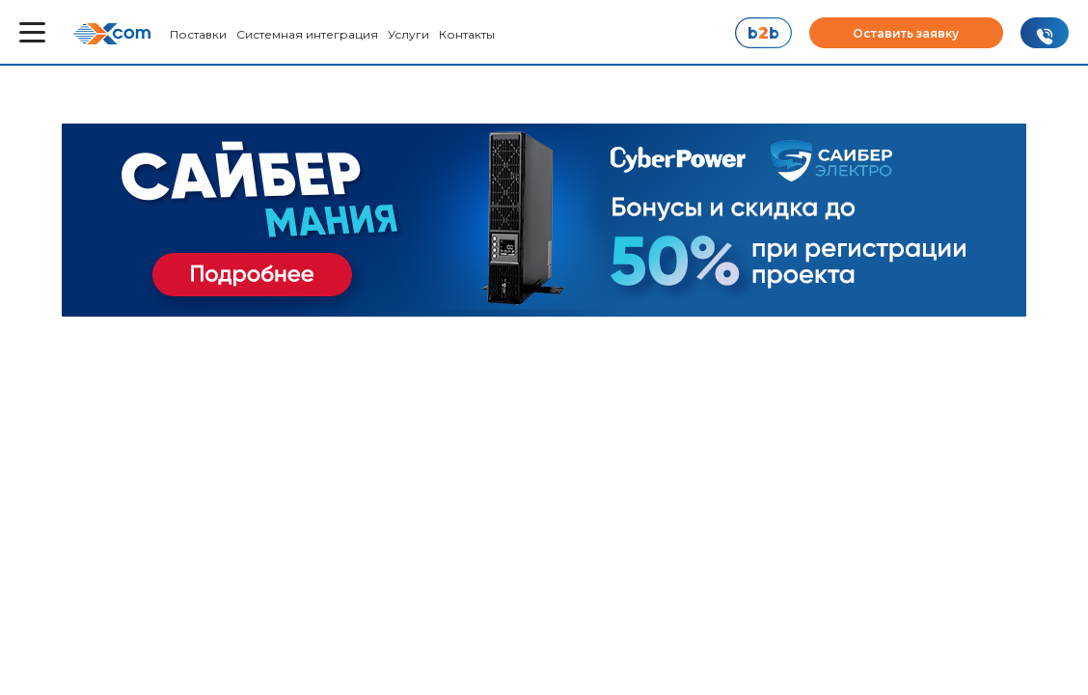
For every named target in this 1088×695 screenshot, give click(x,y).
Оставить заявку (906, 33)
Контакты (467, 34)
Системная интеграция (307, 34)
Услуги (408, 34)
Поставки (198, 34)
